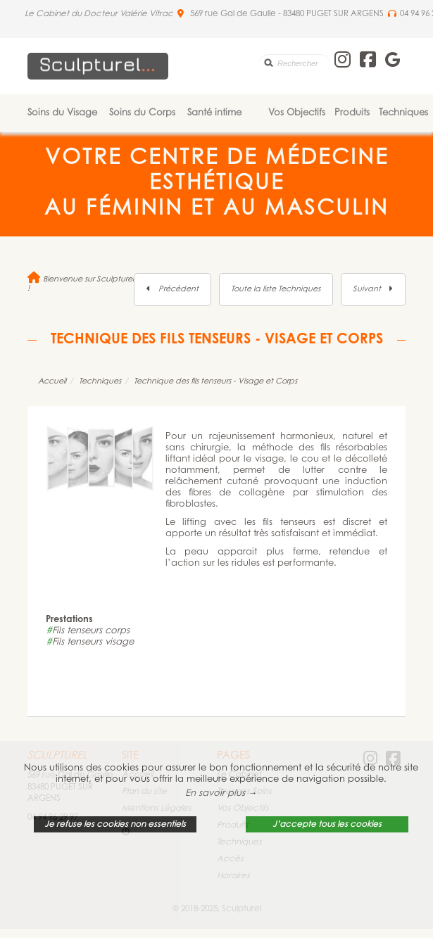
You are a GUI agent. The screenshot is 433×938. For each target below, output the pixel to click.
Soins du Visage (62, 113)
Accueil (52, 382)
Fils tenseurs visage (90, 642)
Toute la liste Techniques (275, 289)
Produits (352, 113)
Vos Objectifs (296, 113)
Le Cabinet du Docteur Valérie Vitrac (99, 14)
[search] (294, 63)
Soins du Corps (142, 113)
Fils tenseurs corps (88, 630)
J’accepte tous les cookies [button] (327, 824)
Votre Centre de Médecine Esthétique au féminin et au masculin (216, 184)
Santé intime (214, 113)
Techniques (403, 113)
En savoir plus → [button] (221, 793)
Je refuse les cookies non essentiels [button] (115, 824)
